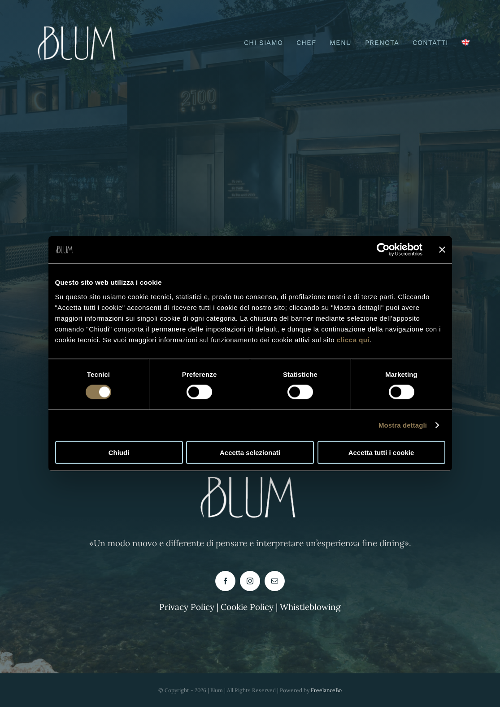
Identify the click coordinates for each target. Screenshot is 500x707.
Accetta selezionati (250, 452)
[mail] (275, 581)
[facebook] (225, 581)
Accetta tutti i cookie (381, 452)
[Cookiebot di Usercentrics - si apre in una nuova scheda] (383, 249)
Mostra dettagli (402, 425)
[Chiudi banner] (442, 250)
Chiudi (119, 452)
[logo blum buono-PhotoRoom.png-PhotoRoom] (78, 22)
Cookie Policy (248, 606)
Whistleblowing (310, 606)
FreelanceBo (326, 690)
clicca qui (353, 339)
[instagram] (250, 581)
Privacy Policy (186, 606)
